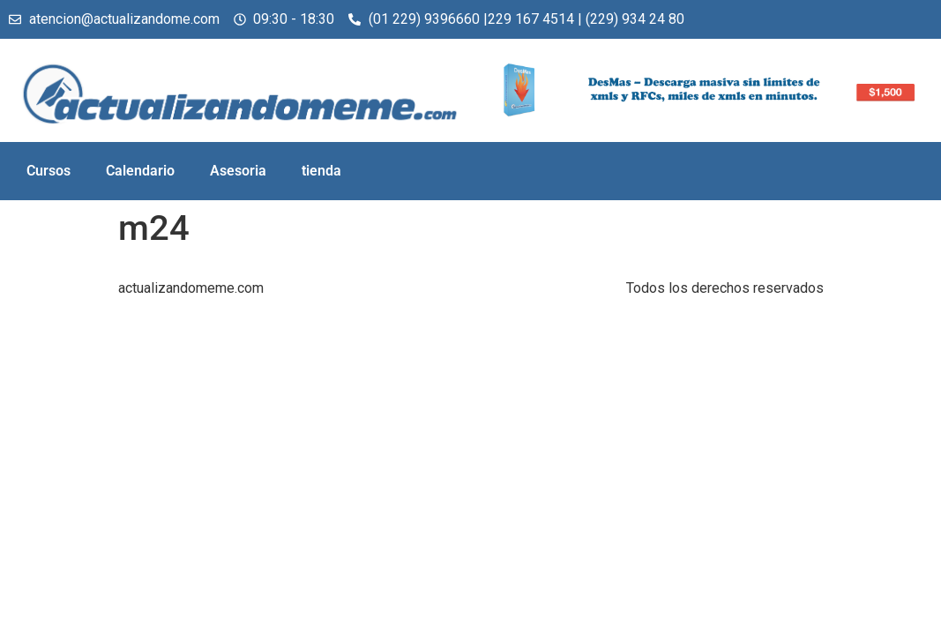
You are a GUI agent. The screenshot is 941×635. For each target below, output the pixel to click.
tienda (321, 170)
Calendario (140, 170)
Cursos (48, 170)
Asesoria (238, 170)
